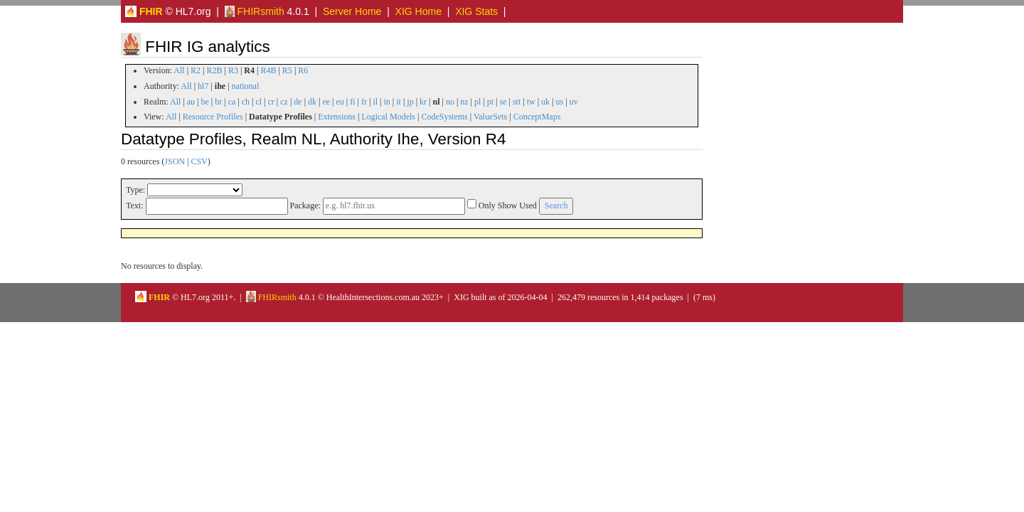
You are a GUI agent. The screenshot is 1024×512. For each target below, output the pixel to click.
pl (477, 102)
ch (246, 102)
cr (271, 102)
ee (326, 102)
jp (410, 102)
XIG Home (418, 11)
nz (464, 102)
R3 (233, 70)
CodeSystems (444, 117)
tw (531, 102)
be (204, 102)
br (218, 102)
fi (352, 102)
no (450, 102)
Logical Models (388, 117)
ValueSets (490, 117)
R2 (196, 70)
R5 (287, 70)
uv (574, 102)
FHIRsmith (254, 11)
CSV (199, 161)
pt (490, 102)
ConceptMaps (537, 117)
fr (364, 102)
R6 (303, 70)
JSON (174, 161)
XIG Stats (476, 11)
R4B (268, 70)
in (386, 102)
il (375, 102)
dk (312, 102)
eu (340, 102)
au (191, 102)
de (298, 102)
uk (545, 102)
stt (517, 102)
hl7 (203, 86)
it (398, 102)
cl (258, 102)
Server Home (352, 11)
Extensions (337, 117)
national (246, 86)
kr (423, 102)
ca (232, 102)
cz (284, 102)
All (179, 70)
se (503, 102)
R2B (215, 70)
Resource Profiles (213, 117)
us (559, 102)
